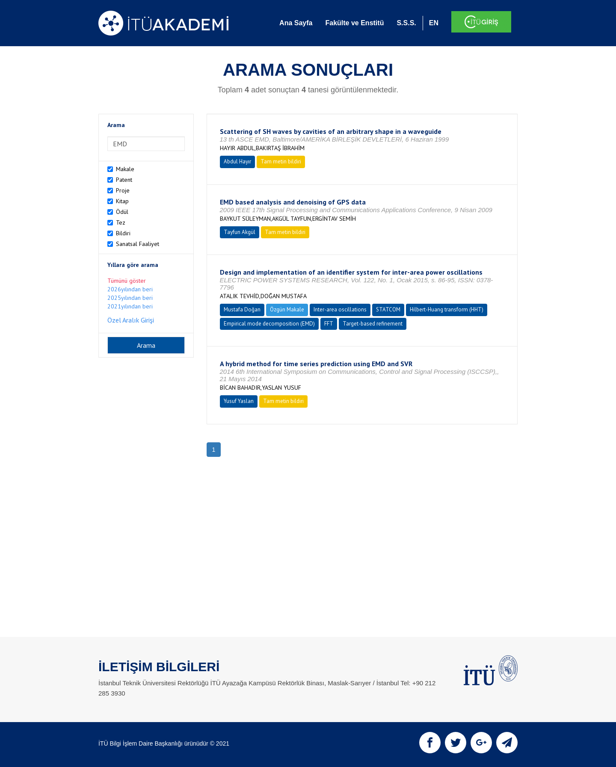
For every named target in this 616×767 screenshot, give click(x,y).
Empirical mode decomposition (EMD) (269, 323)
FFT (328, 323)
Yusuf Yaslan (239, 401)
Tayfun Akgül (239, 232)
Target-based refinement (373, 323)
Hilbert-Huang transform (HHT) (446, 309)
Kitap (122, 201)
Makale (125, 169)
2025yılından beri (130, 298)
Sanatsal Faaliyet (137, 244)
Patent (124, 180)
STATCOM (388, 309)
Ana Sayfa (295, 23)
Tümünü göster (126, 280)
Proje (123, 190)
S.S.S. (406, 23)
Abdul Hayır (237, 161)
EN (433, 23)
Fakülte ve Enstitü (354, 23)
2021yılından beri (130, 306)
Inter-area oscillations (340, 309)
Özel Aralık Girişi (130, 320)
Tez (120, 222)
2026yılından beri (130, 289)
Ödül (122, 212)
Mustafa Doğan (242, 309)
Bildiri (123, 233)
